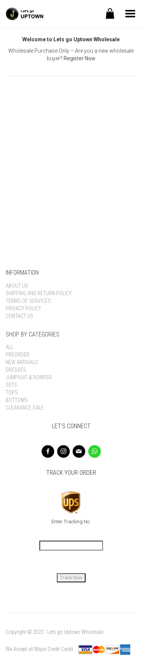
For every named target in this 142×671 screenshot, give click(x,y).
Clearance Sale (25, 408)
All (9, 347)
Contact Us (19, 316)
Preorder (18, 355)
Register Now (79, 58)
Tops (12, 392)
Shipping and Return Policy (39, 293)
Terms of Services (28, 301)
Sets (11, 385)
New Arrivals (22, 362)
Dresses (16, 370)
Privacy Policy (23, 308)
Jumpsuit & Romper (29, 377)
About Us (17, 286)
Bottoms (17, 400)
